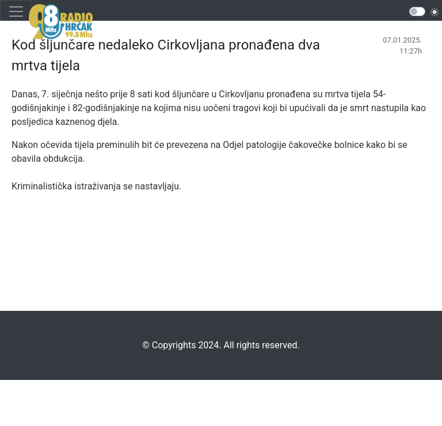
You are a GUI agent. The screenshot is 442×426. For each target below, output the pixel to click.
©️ (146, 345)
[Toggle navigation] (16, 11)
